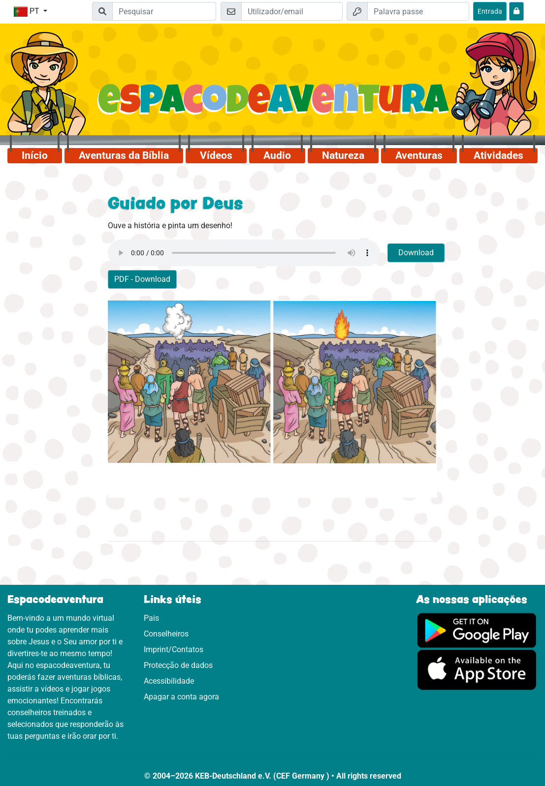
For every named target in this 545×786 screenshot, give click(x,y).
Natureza (343, 155)
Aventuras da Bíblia (124, 155)
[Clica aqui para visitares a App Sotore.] (477, 669)
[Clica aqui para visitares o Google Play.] (477, 630)
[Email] (292, 11)
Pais (151, 618)
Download (416, 252)
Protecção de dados (178, 665)
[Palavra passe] (418, 11)
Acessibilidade (169, 681)
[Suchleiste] (164, 11)
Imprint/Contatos (173, 649)
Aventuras (419, 155)
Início (35, 155)
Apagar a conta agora (181, 696)
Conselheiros (166, 633)
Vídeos (216, 155)
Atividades (498, 155)
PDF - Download (142, 279)
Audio (277, 155)
